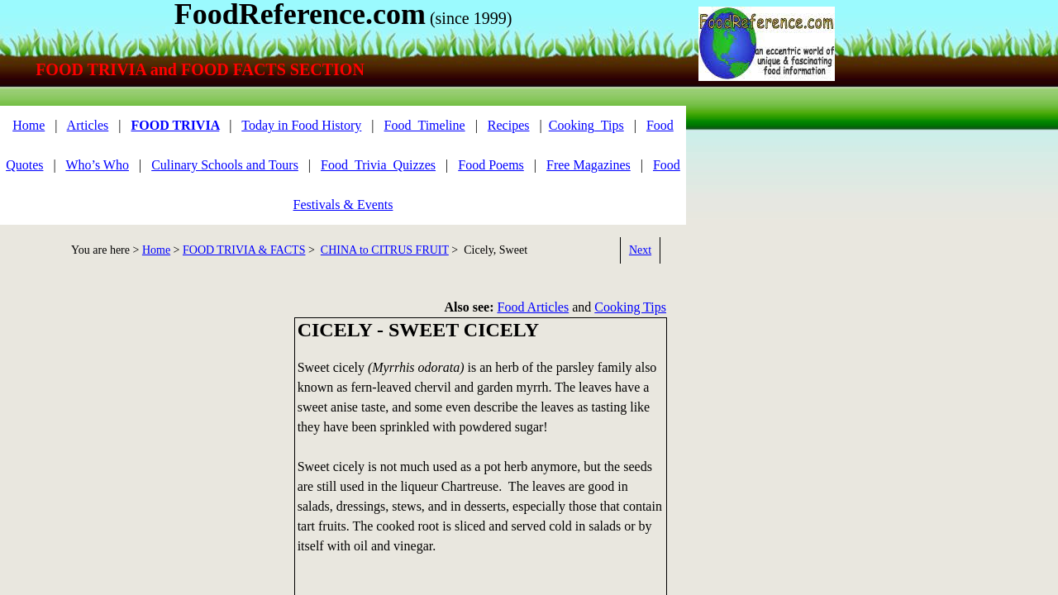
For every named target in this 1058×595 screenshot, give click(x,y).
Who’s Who (97, 165)
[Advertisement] (140, 433)
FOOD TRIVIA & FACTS (244, 250)
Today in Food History (301, 125)
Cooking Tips (630, 307)
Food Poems (491, 165)
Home (28, 125)
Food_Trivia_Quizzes (378, 165)
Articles (88, 125)
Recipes (509, 125)
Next (640, 250)
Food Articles (534, 307)
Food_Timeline (424, 125)
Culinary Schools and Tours (224, 165)
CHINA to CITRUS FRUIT (385, 250)
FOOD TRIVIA (175, 125)
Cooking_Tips (586, 125)
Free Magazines (588, 165)
